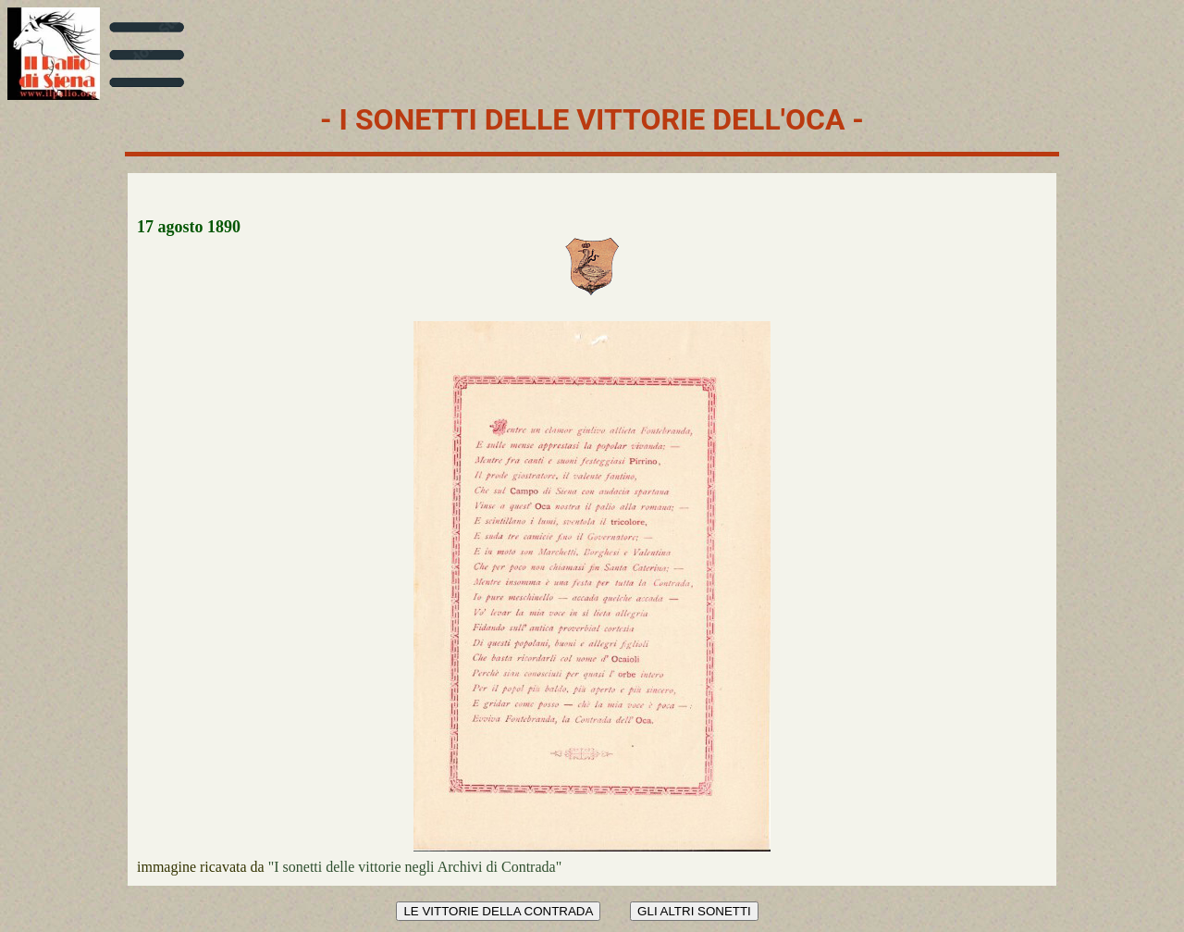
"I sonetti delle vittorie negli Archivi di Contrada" (414, 867)
